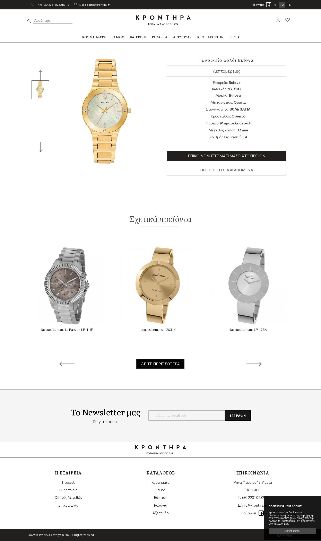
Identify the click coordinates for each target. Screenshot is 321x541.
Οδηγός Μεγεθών (68, 497)
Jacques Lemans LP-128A (248, 329)
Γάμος (160, 490)
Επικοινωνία (68, 505)
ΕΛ (282, 5)
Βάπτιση (160, 497)
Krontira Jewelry (163, 20)
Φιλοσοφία (68, 490)
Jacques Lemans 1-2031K (158, 329)
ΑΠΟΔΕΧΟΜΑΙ (292, 531)
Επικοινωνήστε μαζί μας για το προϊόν (226, 156)
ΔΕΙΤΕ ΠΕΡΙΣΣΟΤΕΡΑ (160, 363)
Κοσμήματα (160, 482)
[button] (67, 364)
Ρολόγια (160, 505)
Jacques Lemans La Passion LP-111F (67, 329)
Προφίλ (68, 482)
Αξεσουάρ (161, 513)
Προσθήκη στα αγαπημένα (226, 170)
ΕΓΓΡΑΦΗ (238, 415)
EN (289, 5)
